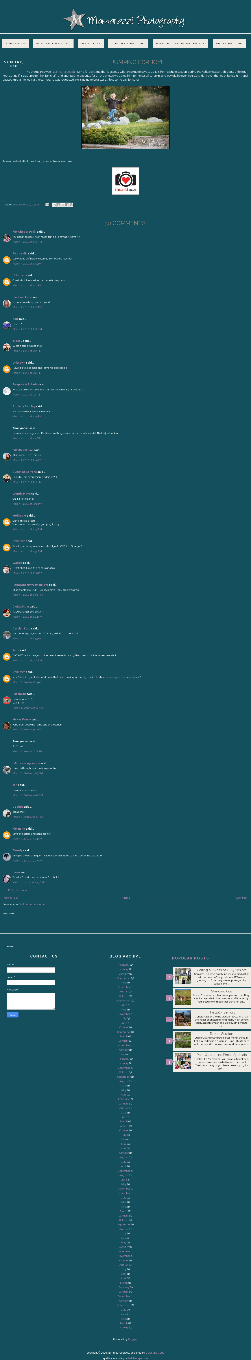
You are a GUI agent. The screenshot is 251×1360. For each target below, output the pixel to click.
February (123, 964)
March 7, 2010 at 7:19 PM (27, 372)
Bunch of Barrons (25, 471)
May (124, 982)
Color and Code (155, 1352)
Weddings (91, 43)
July (123, 1018)
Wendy (17, 850)
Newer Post (11, 897)
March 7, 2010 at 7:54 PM (27, 551)
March (124, 1036)
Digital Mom (21, 606)
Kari (15, 319)
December (124, 987)
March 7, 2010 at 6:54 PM (27, 263)
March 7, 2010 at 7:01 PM (27, 285)
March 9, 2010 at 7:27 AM (27, 860)
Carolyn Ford (21, 628)
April (123, 1094)
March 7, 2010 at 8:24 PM (27, 616)
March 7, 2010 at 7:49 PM (27, 529)
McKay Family (22, 719)
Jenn (16, 650)
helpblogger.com (138, 1358)
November (124, 1013)
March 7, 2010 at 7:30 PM (27, 460)
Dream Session (221, 1034)
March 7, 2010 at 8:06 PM (28, 594)
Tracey (17, 341)
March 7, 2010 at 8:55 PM (27, 638)
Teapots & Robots (25, 384)
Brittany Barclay (24, 406)
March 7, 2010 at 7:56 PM (27, 573)
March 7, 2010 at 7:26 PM (27, 438)
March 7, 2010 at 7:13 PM (27, 350)
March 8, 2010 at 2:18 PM (27, 751)
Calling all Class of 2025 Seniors (221, 970)
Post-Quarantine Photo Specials (222, 1055)
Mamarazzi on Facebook (180, 43)
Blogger (132, 1339)
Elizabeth (19, 694)
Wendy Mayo (22, 493)
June (124, 1004)
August (123, 991)
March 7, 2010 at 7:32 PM (27, 503)
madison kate (22, 297)
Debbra (18, 806)
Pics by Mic (20, 253)
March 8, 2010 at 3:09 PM (28, 773)
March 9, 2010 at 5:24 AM (27, 838)
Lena (16, 872)
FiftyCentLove (23, 450)
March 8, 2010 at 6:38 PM (28, 816)
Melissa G (19, 515)
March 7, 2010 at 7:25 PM (27, 416)
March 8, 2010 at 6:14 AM (27, 682)
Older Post (241, 897)
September (124, 978)
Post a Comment (18, 890)
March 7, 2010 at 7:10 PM (27, 307)
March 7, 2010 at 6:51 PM (27, 241)
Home (126, 897)
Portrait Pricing (53, 43)
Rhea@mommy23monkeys (30, 584)
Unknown (19, 275)
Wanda (17, 562)
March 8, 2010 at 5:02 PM (28, 795)
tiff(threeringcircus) (26, 763)
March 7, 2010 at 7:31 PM (27, 482)
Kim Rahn (19, 828)
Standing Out (221, 991)
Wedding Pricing (128, 43)
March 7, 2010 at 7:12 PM (27, 329)
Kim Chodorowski (24, 231)
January (124, 969)
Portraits (15, 43)
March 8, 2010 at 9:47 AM (27, 729)
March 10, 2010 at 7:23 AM (28, 882)
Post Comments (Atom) (32, 904)
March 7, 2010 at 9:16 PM (27, 660)
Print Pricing (229, 43)
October (123, 996)
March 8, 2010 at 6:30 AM (28, 707)
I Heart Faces (64, 71)
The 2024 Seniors (221, 1012)
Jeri (15, 785)
